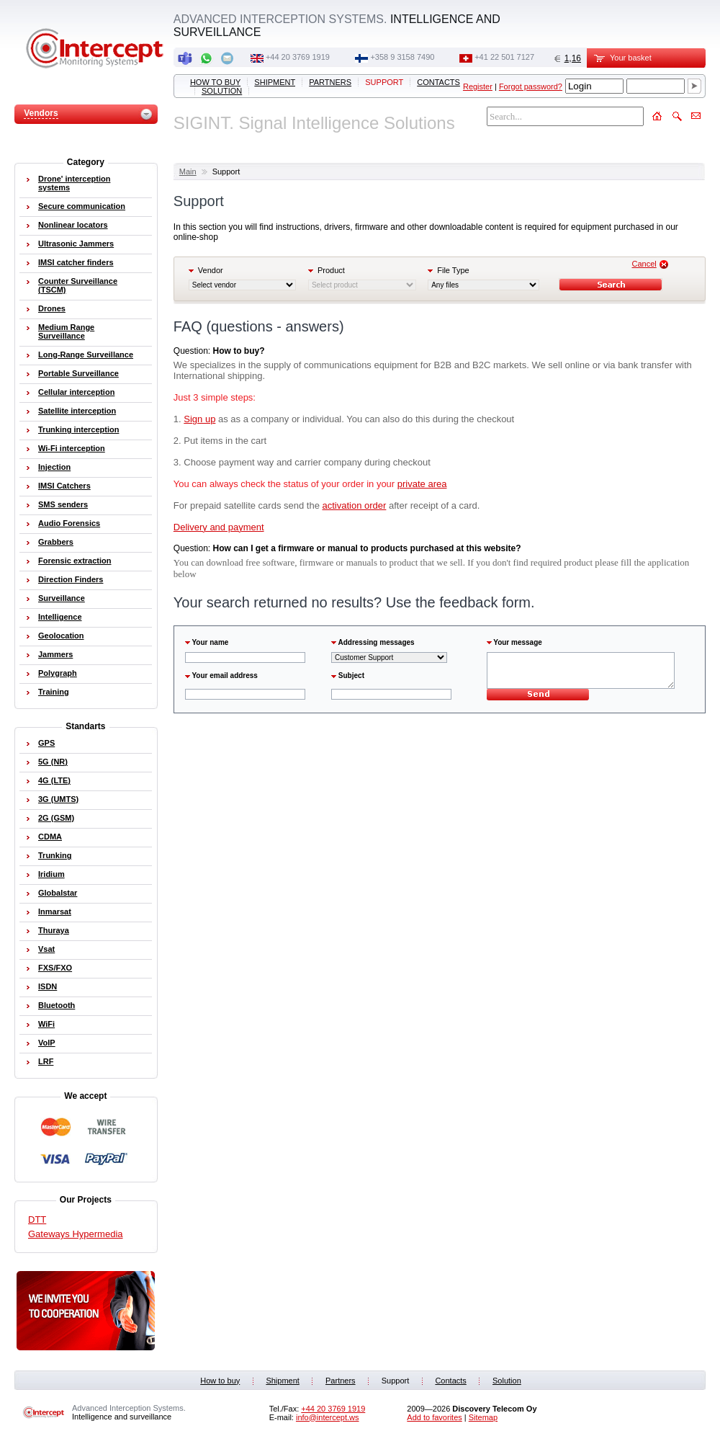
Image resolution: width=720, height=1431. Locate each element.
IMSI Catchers (64, 485)
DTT (37, 1219)
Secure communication (81, 206)
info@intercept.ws (327, 1417)
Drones (52, 308)
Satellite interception (77, 410)
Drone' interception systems (74, 183)
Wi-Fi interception (71, 448)
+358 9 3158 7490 (402, 57)
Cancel (644, 263)
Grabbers (55, 542)
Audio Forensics (69, 523)
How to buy (215, 82)
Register (477, 86)
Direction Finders (70, 579)
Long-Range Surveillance (85, 354)
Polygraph (57, 673)
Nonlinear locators (73, 224)
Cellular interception (76, 392)
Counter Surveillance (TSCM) (77, 285)
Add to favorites (434, 1417)
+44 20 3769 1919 (298, 57)
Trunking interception (78, 429)
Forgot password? (530, 86)
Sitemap (483, 1417)
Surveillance (61, 598)
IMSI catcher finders (76, 262)
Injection (54, 467)
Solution (222, 90)
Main (188, 171)
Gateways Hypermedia (75, 1234)
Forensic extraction (74, 560)
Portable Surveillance (78, 373)
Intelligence (60, 616)
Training (53, 691)
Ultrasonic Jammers (76, 243)
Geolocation (61, 635)
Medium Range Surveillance (66, 331)
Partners (330, 82)
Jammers (55, 654)
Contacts (438, 82)
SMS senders (63, 504)
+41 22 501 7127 (504, 57)
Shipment (274, 82)
